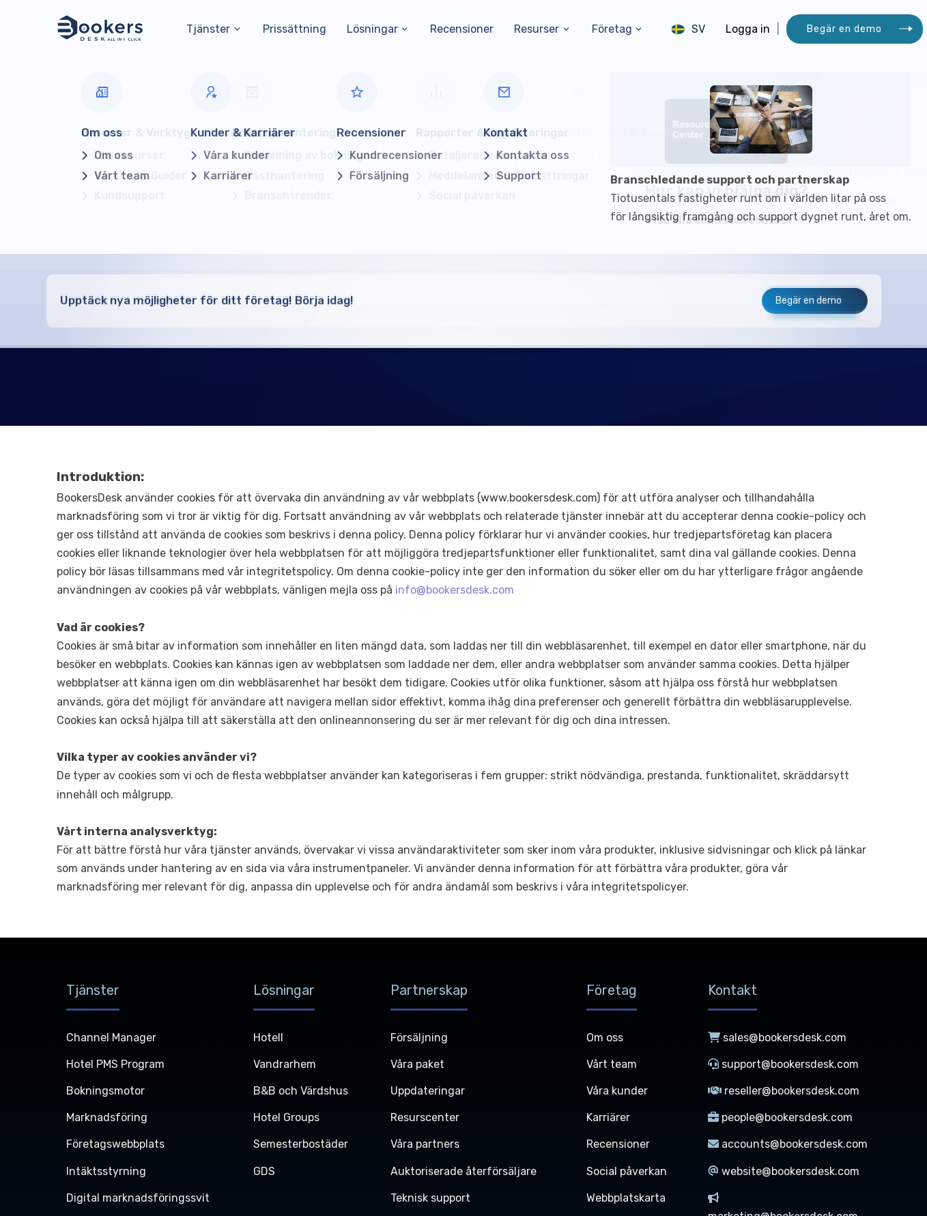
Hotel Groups (286, 1117)
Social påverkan (626, 1171)
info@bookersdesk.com (454, 589)
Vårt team (611, 1064)
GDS (264, 1171)
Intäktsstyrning (106, 1171)
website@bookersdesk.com (783, 1171)
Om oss (604, 1037)
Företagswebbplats (115, 1144)
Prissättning (294, 29)
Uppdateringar (427, 1090)
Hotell (268, 1037)
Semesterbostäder (300, 1144)
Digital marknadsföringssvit (138, 1197)
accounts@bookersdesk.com (788, 1144)
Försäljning (419, 1037)
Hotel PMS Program (115, 1064)
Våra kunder (617, 1090)
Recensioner (462, 29)
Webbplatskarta (626, 1197)
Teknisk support (430, 1197)
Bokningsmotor (105, 1090)
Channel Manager (111, 1037)
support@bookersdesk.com (783, 1064)
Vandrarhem (284, 1064)
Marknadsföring (106, 1117)
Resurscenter (424, 1117)
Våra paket (417, 1064)
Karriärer (608, 1117)
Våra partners (424, 1144)
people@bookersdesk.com (780, 1117)
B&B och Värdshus (300, 1090)
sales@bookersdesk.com (777, 1037)
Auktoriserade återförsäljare (463, 1171)
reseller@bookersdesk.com (783, 1090)
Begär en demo (844, 29)
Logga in (748, 29)
